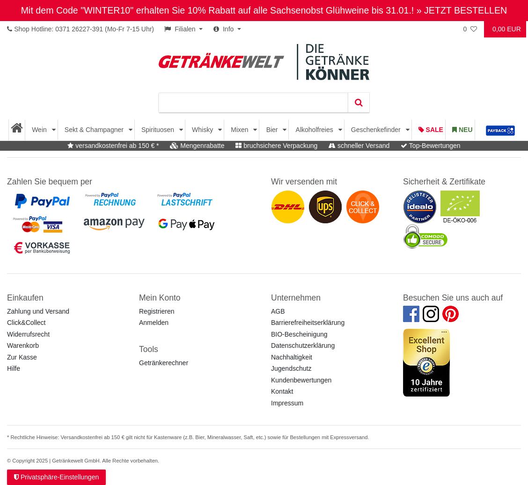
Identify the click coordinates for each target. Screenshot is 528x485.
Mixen (240, 129)
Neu (462, 129)
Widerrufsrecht (28, 334)
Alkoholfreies (315, 129)
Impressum (287, 403)
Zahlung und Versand (38, 311)
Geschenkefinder (377, 129)
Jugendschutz (291, 368)
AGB (278, 311)
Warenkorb (23, 345)
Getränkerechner (163, 363)
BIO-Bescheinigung (299, 334)
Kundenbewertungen (301, 380)
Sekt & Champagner (95, 129)
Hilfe (13, 368)
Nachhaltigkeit (291, 357)
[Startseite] (17, 129)
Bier (273, 129)
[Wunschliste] (471, 29)
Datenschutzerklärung (303, 345)
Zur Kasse (22, 357)
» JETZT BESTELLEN (462, 10)
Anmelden (154, 322)
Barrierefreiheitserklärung (308, 322)
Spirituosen (158, 129)
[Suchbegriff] (253, 102)
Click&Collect (26, 322)
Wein (40, 129)
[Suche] (358, 102)
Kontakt (282, 391)
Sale (430, 129)
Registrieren (156, 311)
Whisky (203, 129)
